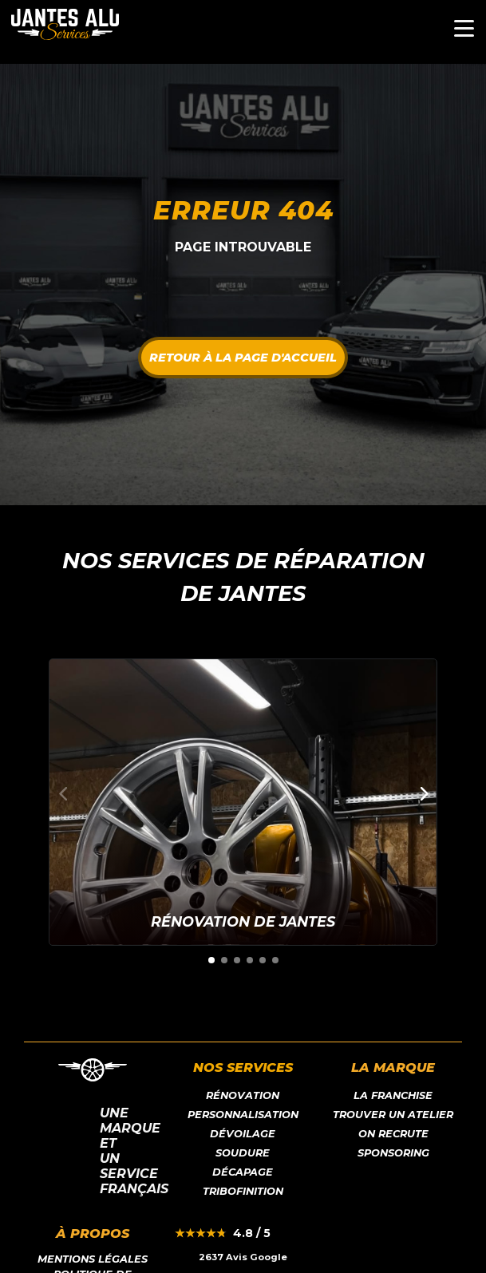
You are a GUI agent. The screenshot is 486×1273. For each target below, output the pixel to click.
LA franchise (393, 1095)
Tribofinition (243, 1191)
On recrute (393, 1134)
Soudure (242, 1153)
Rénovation (242, 1095)
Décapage (242, 1172)
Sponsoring (393, 1153)
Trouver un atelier (393, 1115)
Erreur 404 (243, 210)
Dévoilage (242, 1134)
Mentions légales (93, 1259)
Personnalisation (243, 1115)
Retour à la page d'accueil (243, 357)
